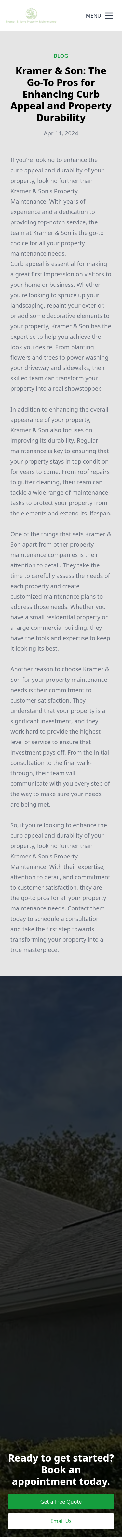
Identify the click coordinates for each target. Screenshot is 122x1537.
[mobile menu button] (109, 15)
